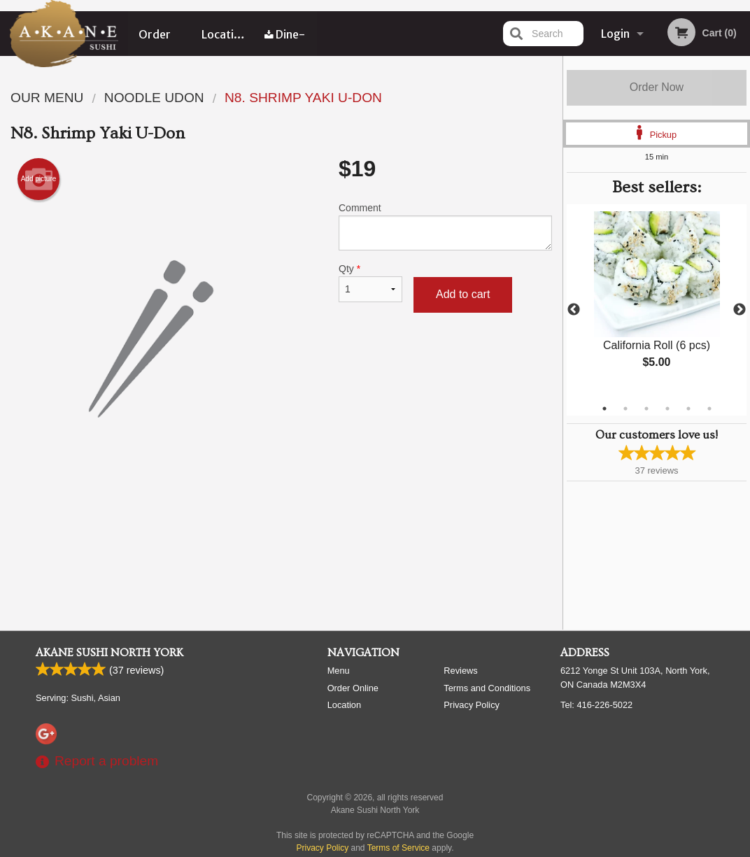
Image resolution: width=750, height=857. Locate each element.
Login (615, 34)
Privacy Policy (472, 705)
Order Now (657, 87)
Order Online (155, 41)
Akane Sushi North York (109, 652)
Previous (574, 310)
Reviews (460, 670)
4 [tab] (667, 409)
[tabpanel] (656, 301)
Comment (445, 226)
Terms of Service (398, 848)
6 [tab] (709, 409)
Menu (338, 670)
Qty (370, 282)
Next (740, 310)
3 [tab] (646, 409)
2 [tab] (625, 409)
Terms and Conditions (487, 688)
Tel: (596, 705)
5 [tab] (688, 409)
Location (224, 34)
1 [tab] (604, 409)
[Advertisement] (281, 527)
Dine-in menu (284, 41)
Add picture (39, 179)
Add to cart (463, 294)
